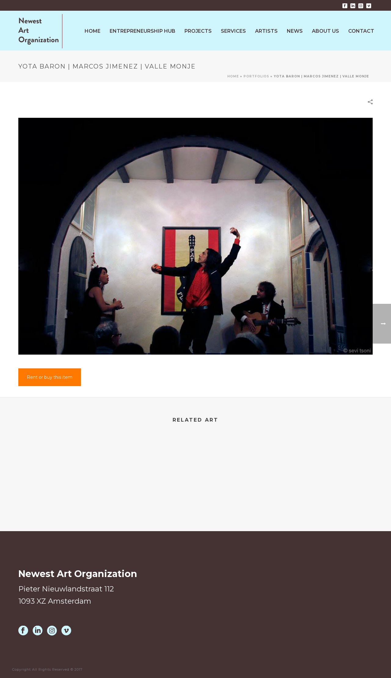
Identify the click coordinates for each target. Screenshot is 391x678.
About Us (325, 31)
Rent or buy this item (49, 377)
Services (233, 31)
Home (92, 31)
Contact (361, 31)
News (295, 31)
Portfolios (256, 76)
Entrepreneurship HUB (142, 31)
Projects (198, 31)
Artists (266, 31)
